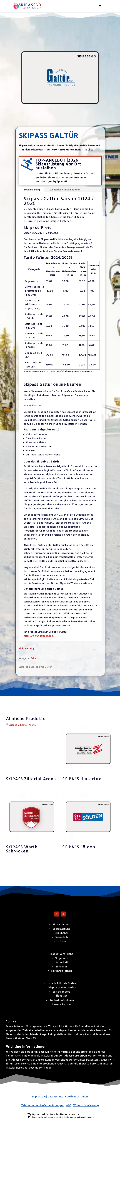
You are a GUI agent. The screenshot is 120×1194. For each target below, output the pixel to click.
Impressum (39, 1096)
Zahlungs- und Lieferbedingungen (42, 1105)
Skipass (35, 658)
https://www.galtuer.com (39, 635)
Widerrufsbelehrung (86, 1105)
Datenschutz (55, 1096)
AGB (68, 1105)
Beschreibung (32, 189)
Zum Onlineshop (33, 405)
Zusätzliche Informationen (64, 189)
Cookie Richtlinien (76, 1096)
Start (21, 666)
